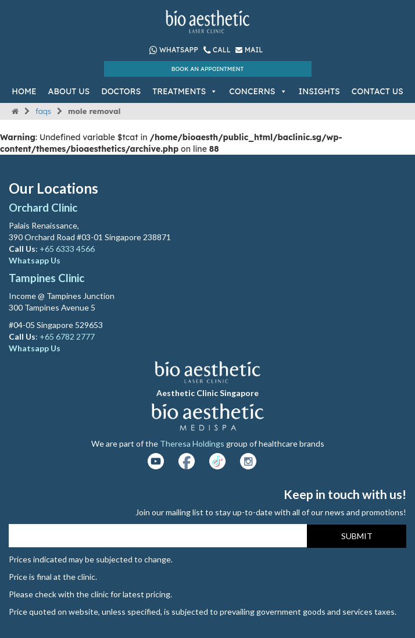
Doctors (121, 91)
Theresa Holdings (192, 443)
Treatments (184, 91)
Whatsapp (173, 49)
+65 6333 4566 (68, 249)
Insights (319, 91)
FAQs (43, 111)
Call (218, 49)
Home (24, 91)
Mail (249, 49)
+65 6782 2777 (67, 336)
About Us (69, 91)
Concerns (258, 91)
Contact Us (377, 91)
